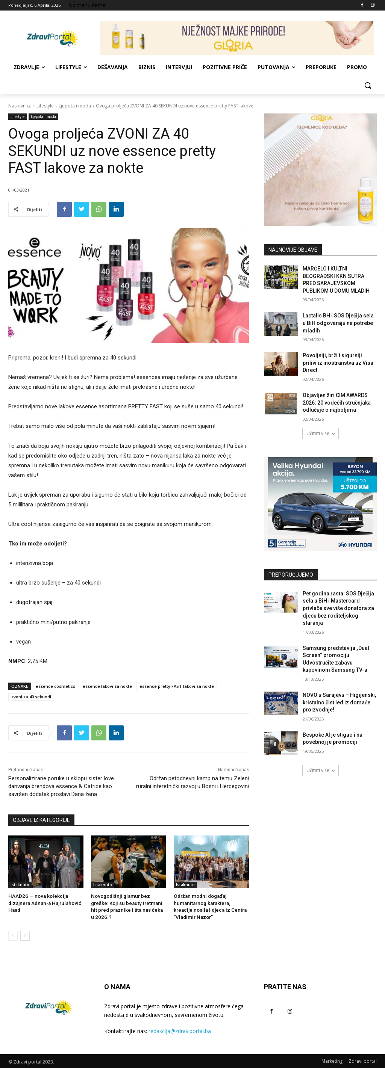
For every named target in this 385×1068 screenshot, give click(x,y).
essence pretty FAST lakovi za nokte (176, 686)
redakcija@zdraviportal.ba (180, 1029)
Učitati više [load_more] (320, 433)
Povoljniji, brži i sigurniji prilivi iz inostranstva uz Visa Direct (338, 362)
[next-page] (25, 935)
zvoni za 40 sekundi (31, 696)
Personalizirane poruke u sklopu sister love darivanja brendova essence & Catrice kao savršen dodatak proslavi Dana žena (61, 786)
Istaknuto (20, 884)
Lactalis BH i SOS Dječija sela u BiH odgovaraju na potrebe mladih (338, 323)
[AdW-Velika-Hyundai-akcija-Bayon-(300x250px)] (320, 504)
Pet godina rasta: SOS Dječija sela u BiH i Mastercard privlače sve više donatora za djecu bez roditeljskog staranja (338, 608)
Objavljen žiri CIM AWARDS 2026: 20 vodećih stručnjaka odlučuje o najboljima (337, 402)
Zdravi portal (363, 1060)
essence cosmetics (55, 686)
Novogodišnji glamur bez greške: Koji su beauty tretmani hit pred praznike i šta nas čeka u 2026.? (128, 902)
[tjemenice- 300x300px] (320, 169)
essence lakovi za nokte (107, 686)
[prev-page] (13, 935)
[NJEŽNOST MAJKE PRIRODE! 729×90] (237, 38)
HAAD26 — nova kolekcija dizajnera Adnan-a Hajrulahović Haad (42, 902)
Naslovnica (20, 106)
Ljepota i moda (75, 106)
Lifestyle (45, 106)
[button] (368, 85)
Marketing (332, 1060)
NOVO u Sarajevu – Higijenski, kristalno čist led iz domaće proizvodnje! (339, 702)
